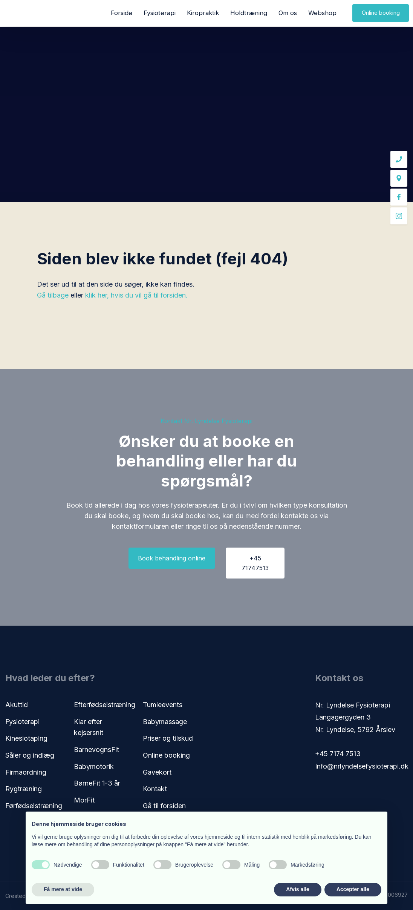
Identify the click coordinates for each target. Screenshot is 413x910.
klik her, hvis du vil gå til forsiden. (136, 295)
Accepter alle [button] (353, 889)
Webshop (322, 13)
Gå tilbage (53, 295)
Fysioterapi (160, 13)
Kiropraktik (203, 13)
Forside (121, 13)
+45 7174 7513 (338, 754)
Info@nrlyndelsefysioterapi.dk (361, 766)
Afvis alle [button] (297, 889)
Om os (287, 13)
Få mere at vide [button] (63, 889)
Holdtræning (248, 13)
